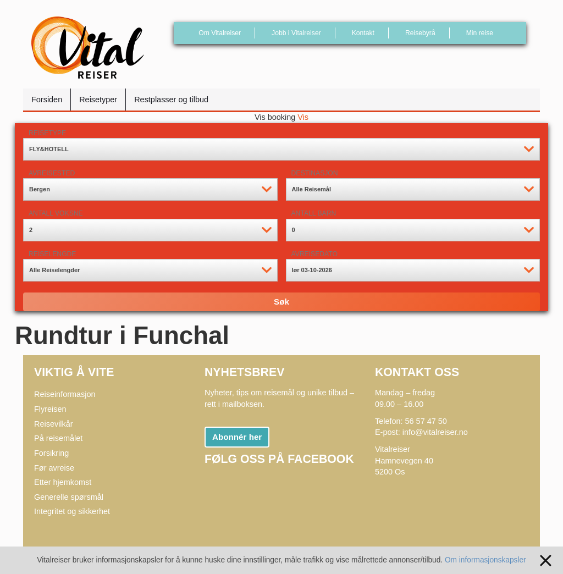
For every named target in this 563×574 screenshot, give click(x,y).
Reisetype (47, 133)
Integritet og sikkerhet (72, 511)
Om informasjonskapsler (496, 559)
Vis (302, 117)
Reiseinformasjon (65, 394)
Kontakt (363, 33)
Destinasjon (314, 173)
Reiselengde (52, 254)
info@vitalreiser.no (435, 432)
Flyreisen (50, 409)
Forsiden (46, 99)
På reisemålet (58, 438)
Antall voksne (56, 213)
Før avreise (54, 467)
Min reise (479, 33)
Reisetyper (98, 99)
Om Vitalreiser (219, 33)
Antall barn (313, 213)
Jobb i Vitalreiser (296, 33)
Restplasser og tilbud (171, 99)
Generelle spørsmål (68, 497)
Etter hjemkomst (62, 482)
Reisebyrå (420, 33)
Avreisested (52, 173)
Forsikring (51, 453)
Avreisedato (314, 254)
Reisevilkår (53, 424)
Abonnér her (237, 436)
